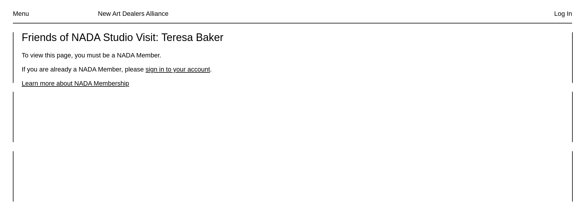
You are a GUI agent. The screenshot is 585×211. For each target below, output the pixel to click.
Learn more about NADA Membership (75, 83)
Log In (563, 13)
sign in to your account (178, 69)
